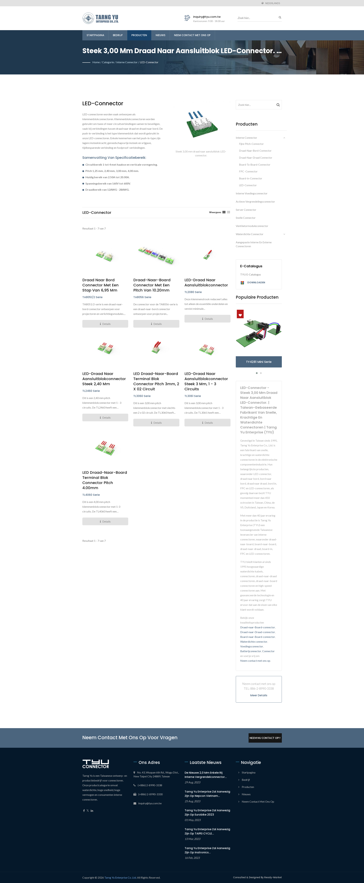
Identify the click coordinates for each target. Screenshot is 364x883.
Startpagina (95, 35)
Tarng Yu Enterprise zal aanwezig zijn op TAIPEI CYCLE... (207, 831)
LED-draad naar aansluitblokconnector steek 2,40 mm (104, 379)
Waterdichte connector (249, 234)
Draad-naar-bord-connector (255, 150)
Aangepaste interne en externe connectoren (254, 244)
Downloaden (252, 283)
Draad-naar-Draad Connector (255, 157)
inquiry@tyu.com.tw (207, 17)
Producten (139, 35)
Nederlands (272, 3)
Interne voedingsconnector (252, 193)
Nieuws (160, 35)
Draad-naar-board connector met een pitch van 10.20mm (151, 285)
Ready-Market (273, 877)
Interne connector (127, 62)
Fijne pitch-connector (251, 143)
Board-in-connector (250, 178)
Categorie (108, 62)
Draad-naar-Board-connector (257, 627)
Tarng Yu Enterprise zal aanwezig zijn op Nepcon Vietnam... (207, 794)
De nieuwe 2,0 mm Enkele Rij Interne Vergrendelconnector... (206, 775)
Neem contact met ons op (192, 35)
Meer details (258, 695)
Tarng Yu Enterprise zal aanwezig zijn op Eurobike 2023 (207, 812)
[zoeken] (279, 17)
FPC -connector (248, 171)
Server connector (246, 209)
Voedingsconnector (251, 646)
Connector (268, 651)
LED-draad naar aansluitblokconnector (206, 283)
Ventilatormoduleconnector (252, 225)
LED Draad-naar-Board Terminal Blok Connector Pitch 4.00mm (104, 480)
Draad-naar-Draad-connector (257, 632)
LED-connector (149, 62)
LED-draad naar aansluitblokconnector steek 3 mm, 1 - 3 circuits (206, 381)
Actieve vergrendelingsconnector (255, 201)
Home (96, 62)
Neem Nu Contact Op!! (265, 737)
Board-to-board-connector (254, 164)
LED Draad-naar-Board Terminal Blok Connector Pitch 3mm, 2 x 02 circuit (156, 381)
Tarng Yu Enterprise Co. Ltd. (120, 877)
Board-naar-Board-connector (257, 636)
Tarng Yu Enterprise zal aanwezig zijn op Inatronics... (207, 850)
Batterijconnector (250, 651)
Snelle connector (246, 217)
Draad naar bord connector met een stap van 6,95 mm (100, 285)
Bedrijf (118, 35)
